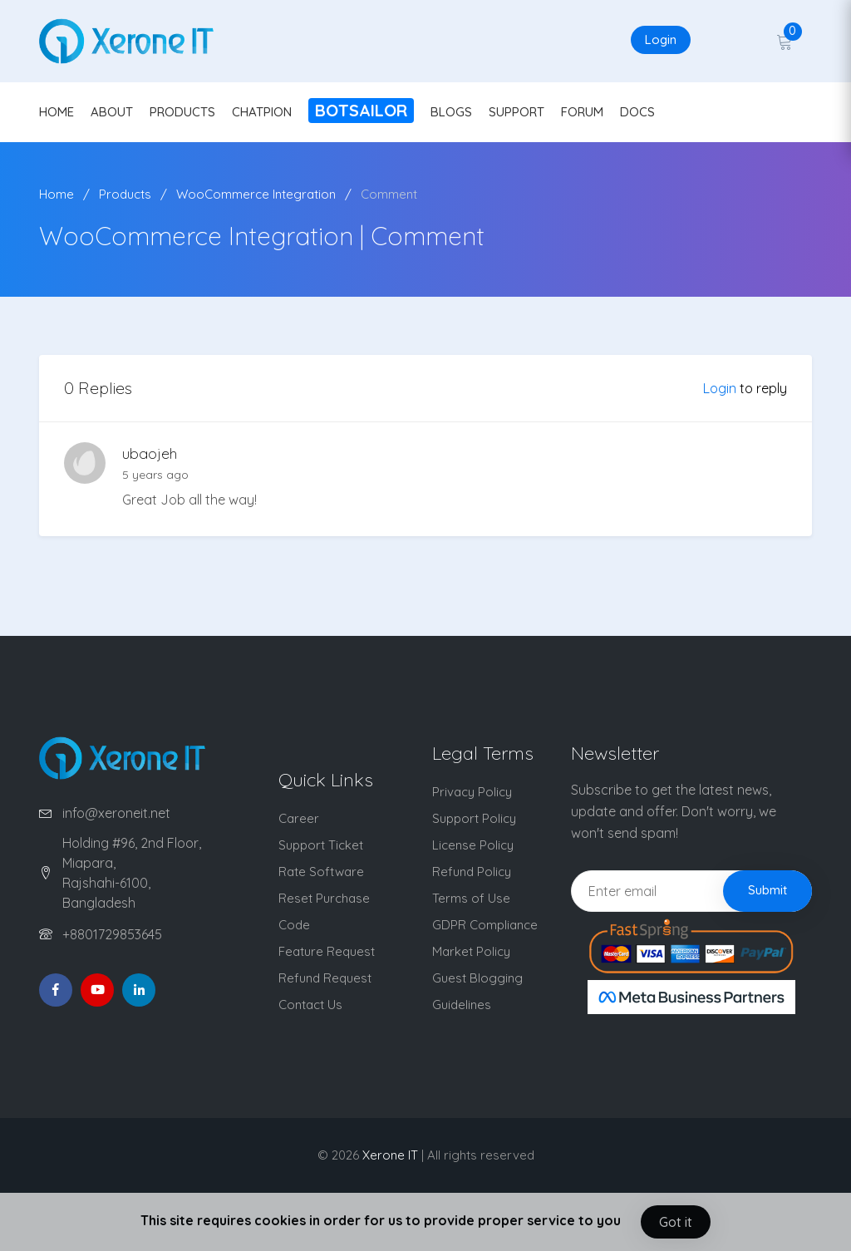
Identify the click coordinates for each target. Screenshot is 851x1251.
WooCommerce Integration (256, 194)
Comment (389, 194)
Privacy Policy (472, 792)
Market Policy (471, 951)
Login (660, 39)
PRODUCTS (182, 112)
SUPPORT (516, 112)
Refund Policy (471, 871)
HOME (56, 112)
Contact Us (310, 1004)
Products (125, 194)
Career (298, 818)
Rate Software (321, 871)
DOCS (637, 112)
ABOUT (112, 112)
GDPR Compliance (485, 925)
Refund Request (324, 978)
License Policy (473, 845)
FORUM (582, 112)
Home (56, 194)
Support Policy (474, 818)
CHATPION (262, 112)
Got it (675, 1222)
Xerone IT (390, 1155)
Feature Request (326, 951)
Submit (767, 890)
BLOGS (451, 112)
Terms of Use (471, 898)
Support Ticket (320, 845)
